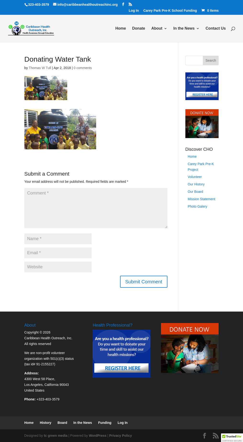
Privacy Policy (120, 435)
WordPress (97, 435)
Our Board (195, 192)
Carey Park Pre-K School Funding (170, 10)
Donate (138, 28)
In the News (184, 28)
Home (120, 28)
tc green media (55, 435)
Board (62, 423)
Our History (196, 184)
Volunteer (195, 177)
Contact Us (216, 28)
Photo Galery (197, 206)
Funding (104, 423)
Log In (134, 10)
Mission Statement (201, 199)
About (156, 28)
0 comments (83, 68)
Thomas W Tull (40, 68)
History (45, 423)
